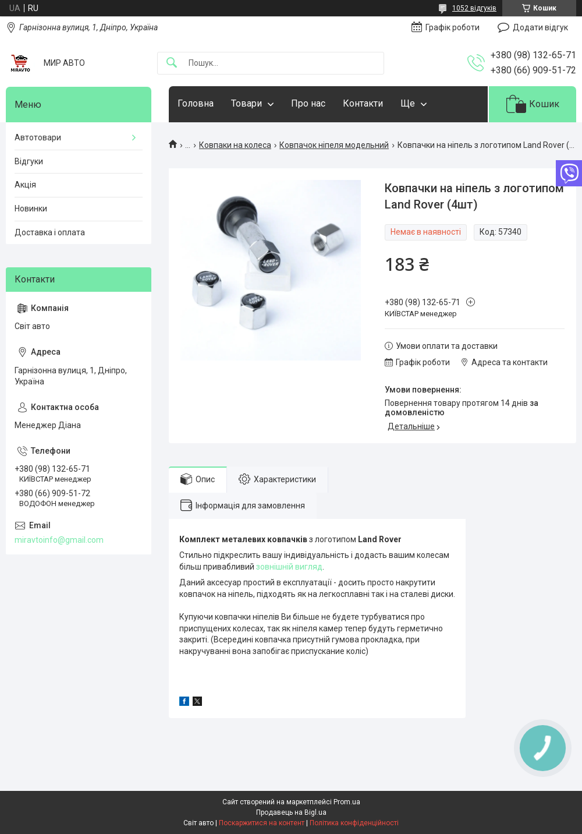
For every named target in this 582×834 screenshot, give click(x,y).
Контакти (363, 103)
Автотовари (38, 137)
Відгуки (29, 161)
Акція (25, 184)
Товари (246, 103)
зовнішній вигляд (289, 566)
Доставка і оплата (50, 232)
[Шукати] (172, 63)
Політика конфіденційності (354, 823)
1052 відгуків (474, 8)
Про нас (308, 103)
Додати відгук (540, 27)
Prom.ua (346, 802)
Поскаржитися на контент (261, 823)
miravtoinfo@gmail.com (59, 540)
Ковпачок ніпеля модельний (334, 145)
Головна (196, 103)
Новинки (31, 208)
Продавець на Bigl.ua (291, 812)
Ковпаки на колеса (235, 145)
